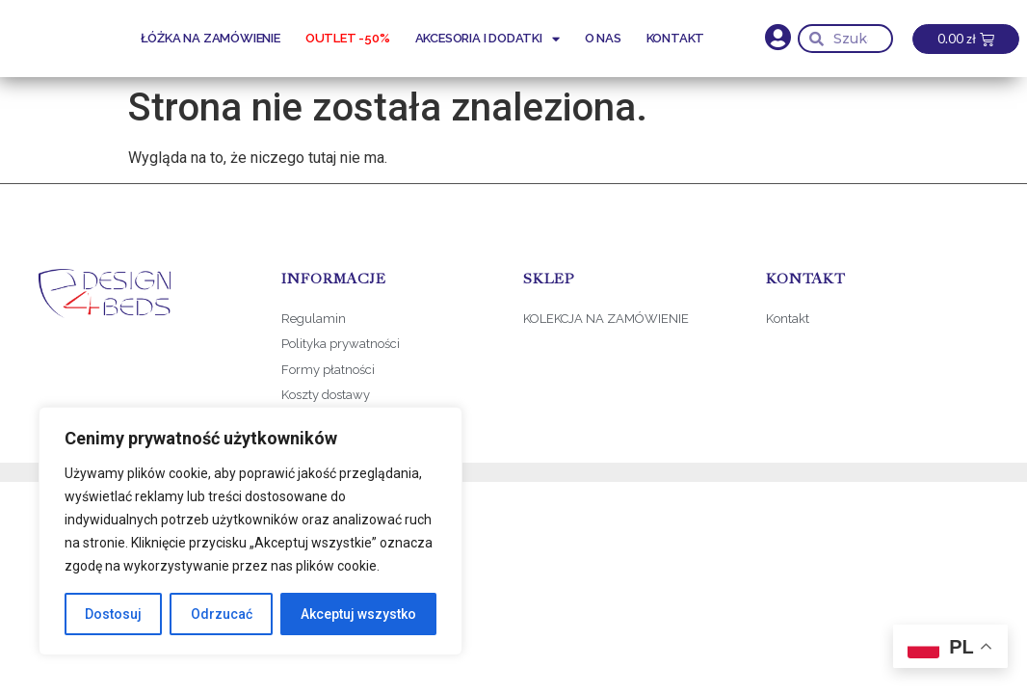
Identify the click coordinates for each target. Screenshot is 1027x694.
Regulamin (313, 318)
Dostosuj (113, 614)
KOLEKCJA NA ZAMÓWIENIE (606, 318)
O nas (603, 38)
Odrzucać (220, 614)
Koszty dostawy (325, 394)
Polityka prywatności (340, 343)
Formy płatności (329, 369)
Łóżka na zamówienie (210, 38)
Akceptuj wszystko (358, 614)
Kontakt (675, 38)
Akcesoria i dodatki (487, 39)
